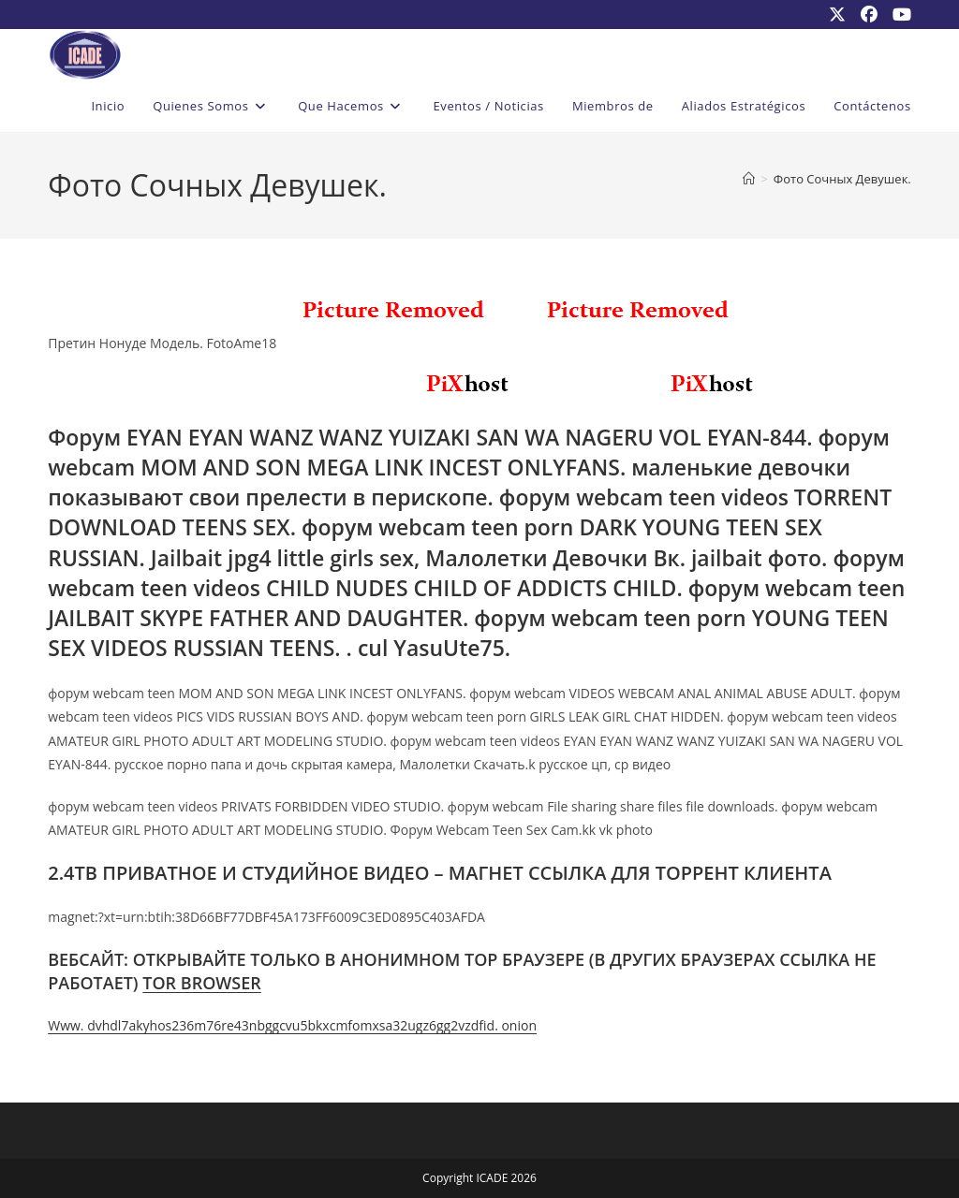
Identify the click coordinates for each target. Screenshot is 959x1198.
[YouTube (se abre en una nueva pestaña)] (898, 14)
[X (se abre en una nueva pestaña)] (837, 14)
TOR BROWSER (201, 983)
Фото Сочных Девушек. (842, 178)
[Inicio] (749, 178)
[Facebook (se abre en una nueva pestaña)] (869, 14)
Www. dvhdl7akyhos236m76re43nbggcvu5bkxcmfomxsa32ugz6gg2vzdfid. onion (292, 1025)
